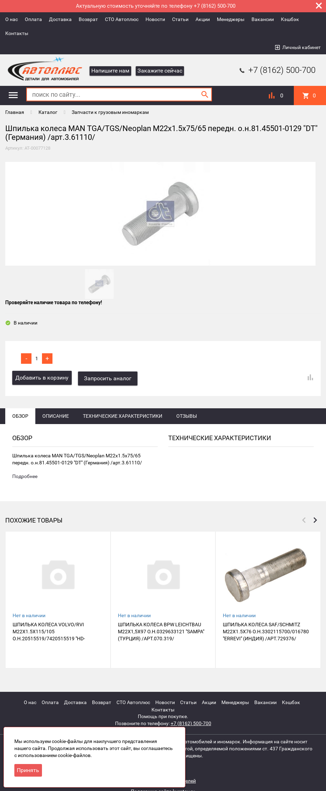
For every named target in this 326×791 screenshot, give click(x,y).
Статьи (180, 19)
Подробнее (24, 477)
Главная (14, 112)
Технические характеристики (122, 417)
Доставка (60, 19)
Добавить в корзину (42, 379)
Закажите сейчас (159, 70)
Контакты (16, 33)
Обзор (20, 417)
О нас (11, 19)
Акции (203, 19)
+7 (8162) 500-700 (277, 70)
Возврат (88, 19)
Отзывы (186, 417)
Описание (55, 417)
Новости (155, 19)
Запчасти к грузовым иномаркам (110, 112)
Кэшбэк (290, 19)
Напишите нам (110, 70)
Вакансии (262, 19)
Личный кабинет (301, 47)
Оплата (33, 19)
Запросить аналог (108, 379)
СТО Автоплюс (122, 19)
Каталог (47, 112)
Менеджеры (230, 19)
